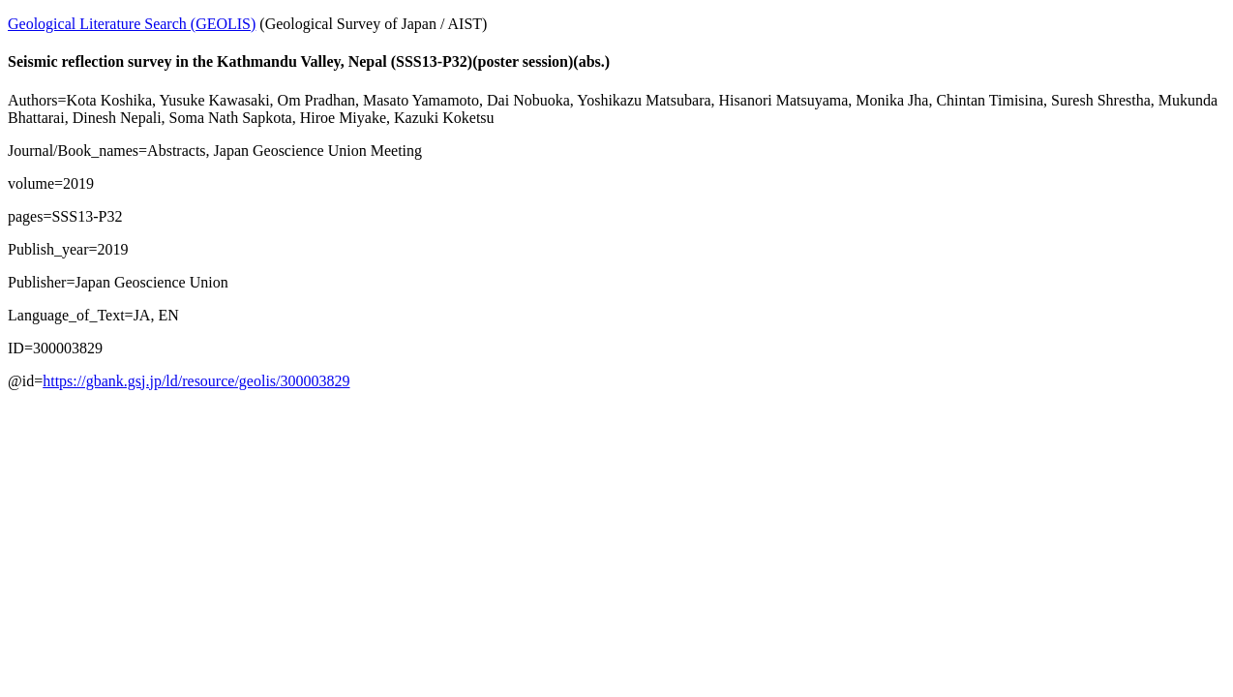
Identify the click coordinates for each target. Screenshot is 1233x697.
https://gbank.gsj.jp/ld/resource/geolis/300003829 (196, 381)
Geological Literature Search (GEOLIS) (132, 23)
